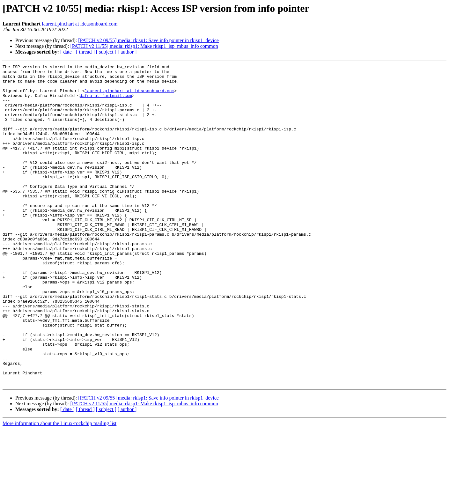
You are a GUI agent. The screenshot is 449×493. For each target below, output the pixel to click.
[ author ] (127, 52)
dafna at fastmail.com (106, 102)
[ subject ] (106, 52)
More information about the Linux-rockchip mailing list (59, 487)
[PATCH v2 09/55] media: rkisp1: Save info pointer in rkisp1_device (148, 40)
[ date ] (67, 52)
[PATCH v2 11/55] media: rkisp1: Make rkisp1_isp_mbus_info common (144, 46)
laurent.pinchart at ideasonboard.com (79, 23)
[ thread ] (85, 52)
